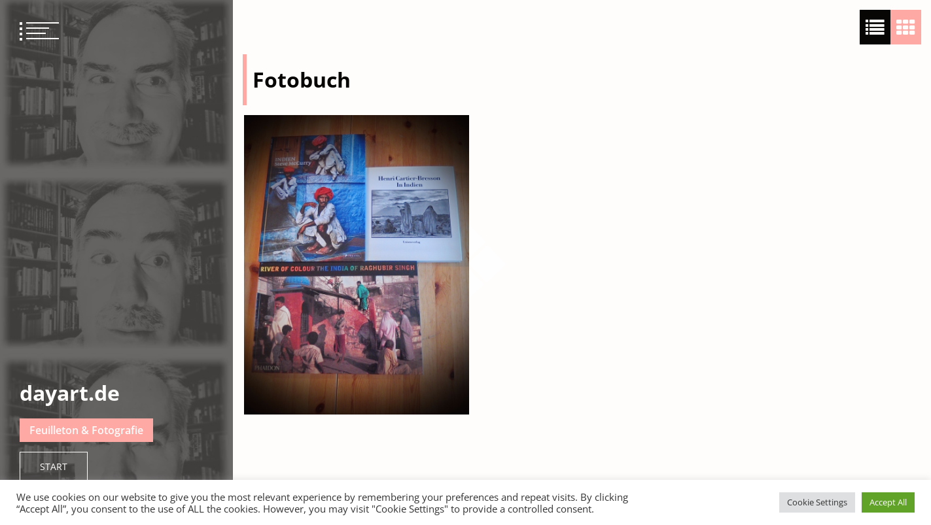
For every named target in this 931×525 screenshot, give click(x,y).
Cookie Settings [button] (817, 502)
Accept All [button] (888, 502)
